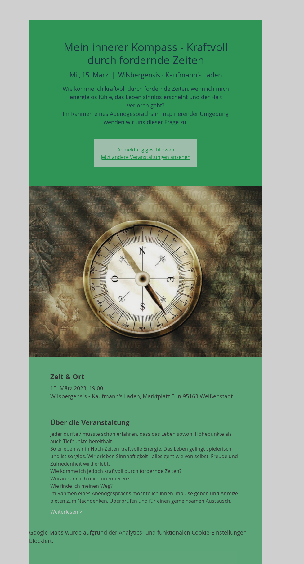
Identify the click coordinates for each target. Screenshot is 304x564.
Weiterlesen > (66, 511)
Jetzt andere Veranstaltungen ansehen (145, 157)
